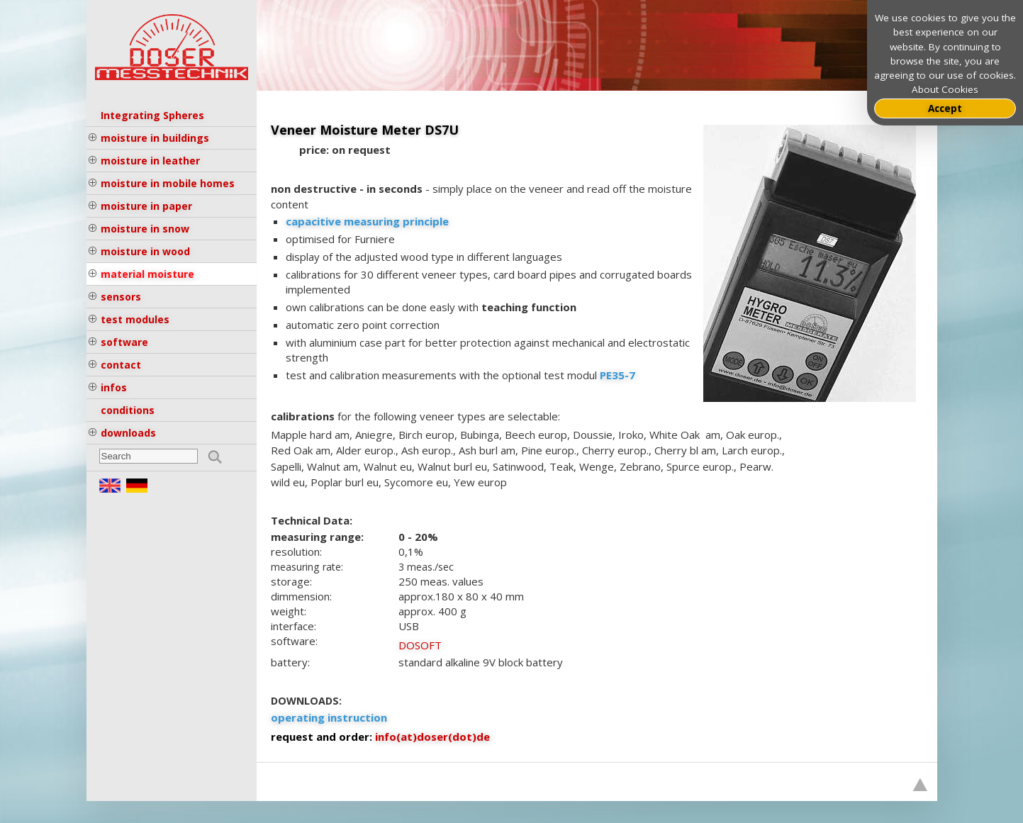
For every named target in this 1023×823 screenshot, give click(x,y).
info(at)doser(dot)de (432, 736)
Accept (945, 108)
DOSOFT (420, 645)
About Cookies (945, 89)
